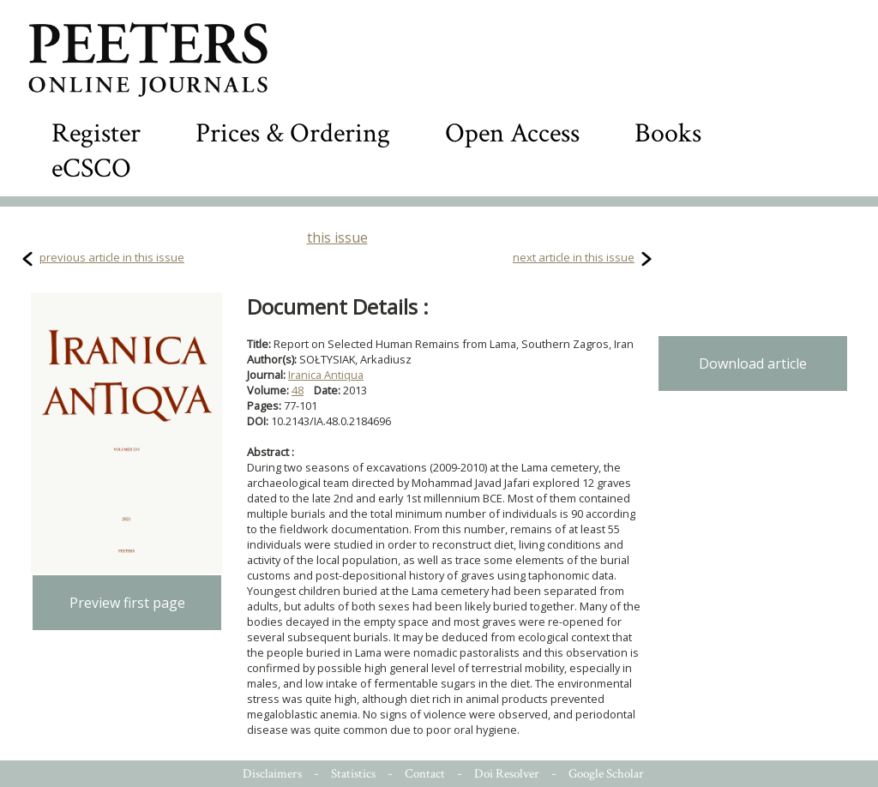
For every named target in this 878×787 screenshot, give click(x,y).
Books (667, 133)
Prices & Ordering (292, 133)
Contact (425, 774)
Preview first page (127, 602)
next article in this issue (573, 257)
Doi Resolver (506, 774)
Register (96, 133)
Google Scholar (606, 774)
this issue (337, 237)
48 (298, 390)
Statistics (353, 774)
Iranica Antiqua (326, 374)
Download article (753, 363)
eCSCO (91, 168)
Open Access (512, 133)
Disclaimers (272, 774)
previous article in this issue (111, 257)
